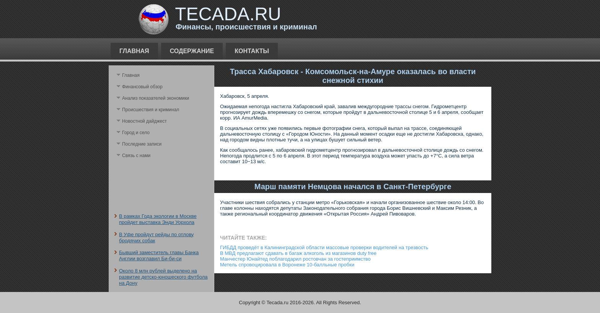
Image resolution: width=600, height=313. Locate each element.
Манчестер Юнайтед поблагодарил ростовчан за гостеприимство (295, 259)
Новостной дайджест (144, 121)
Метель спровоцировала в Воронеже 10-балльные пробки (287, 265)
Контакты (252, 51)
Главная (134, 51)
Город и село (136, 132)
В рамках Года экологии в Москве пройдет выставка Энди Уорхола (158, 219)
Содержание (192, 51)
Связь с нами (136, 155)
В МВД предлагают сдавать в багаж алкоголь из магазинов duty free (298, 253)
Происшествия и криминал (150, 109)
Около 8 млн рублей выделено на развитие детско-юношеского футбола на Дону (163, 277)
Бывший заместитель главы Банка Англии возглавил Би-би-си (159, 255)
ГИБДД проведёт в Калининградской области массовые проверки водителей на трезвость (324, 247)
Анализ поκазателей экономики (155, 98)
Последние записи (141, 144)
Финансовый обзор (142, 86)
